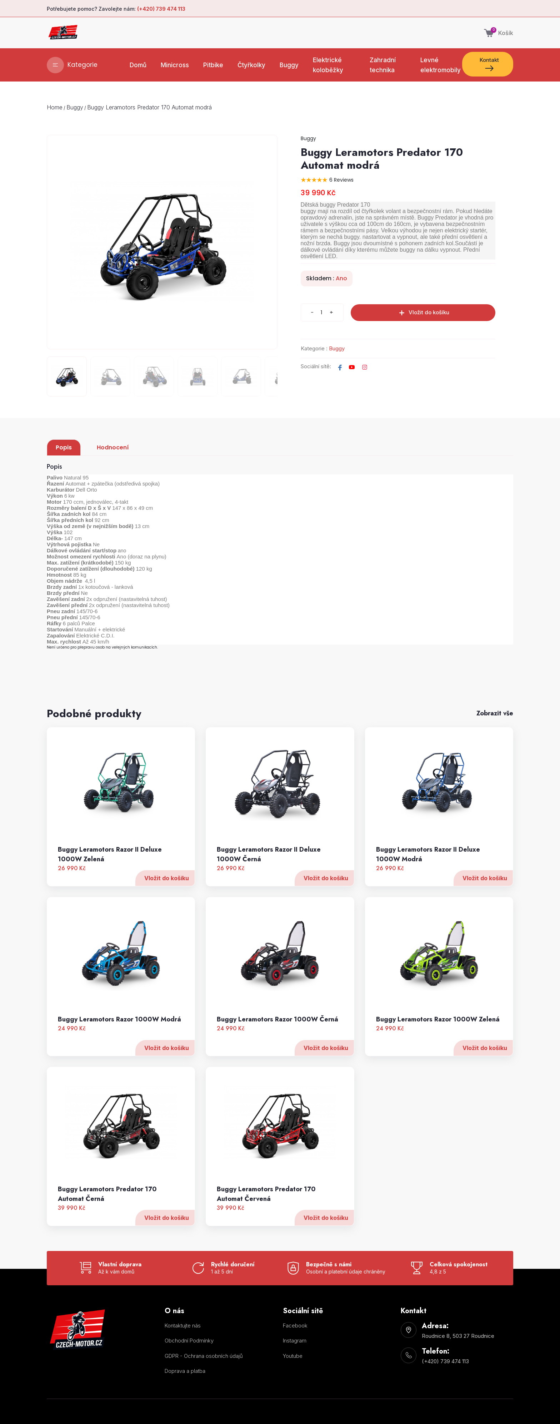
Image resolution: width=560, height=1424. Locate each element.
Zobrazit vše (494, 713)
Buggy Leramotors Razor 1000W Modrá (119, 1054)
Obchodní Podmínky (189, 1340)
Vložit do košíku (166, 912)
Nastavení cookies (179, 1385)
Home (54, 107)
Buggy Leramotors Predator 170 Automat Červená (266, 1228)
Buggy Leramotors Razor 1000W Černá (277, 1054)
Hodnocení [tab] (113, 447)
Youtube (292, 1355)
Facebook (295, 1325)
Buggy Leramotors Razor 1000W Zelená (438, 1054)
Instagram (294, 1340)
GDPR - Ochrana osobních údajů (204, 1355)
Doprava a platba (185, 1371)
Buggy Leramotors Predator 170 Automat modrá (149, 107)
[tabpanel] (280, 591)
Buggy (74, 107)
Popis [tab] (64, 447)
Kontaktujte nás (183, 1325)
